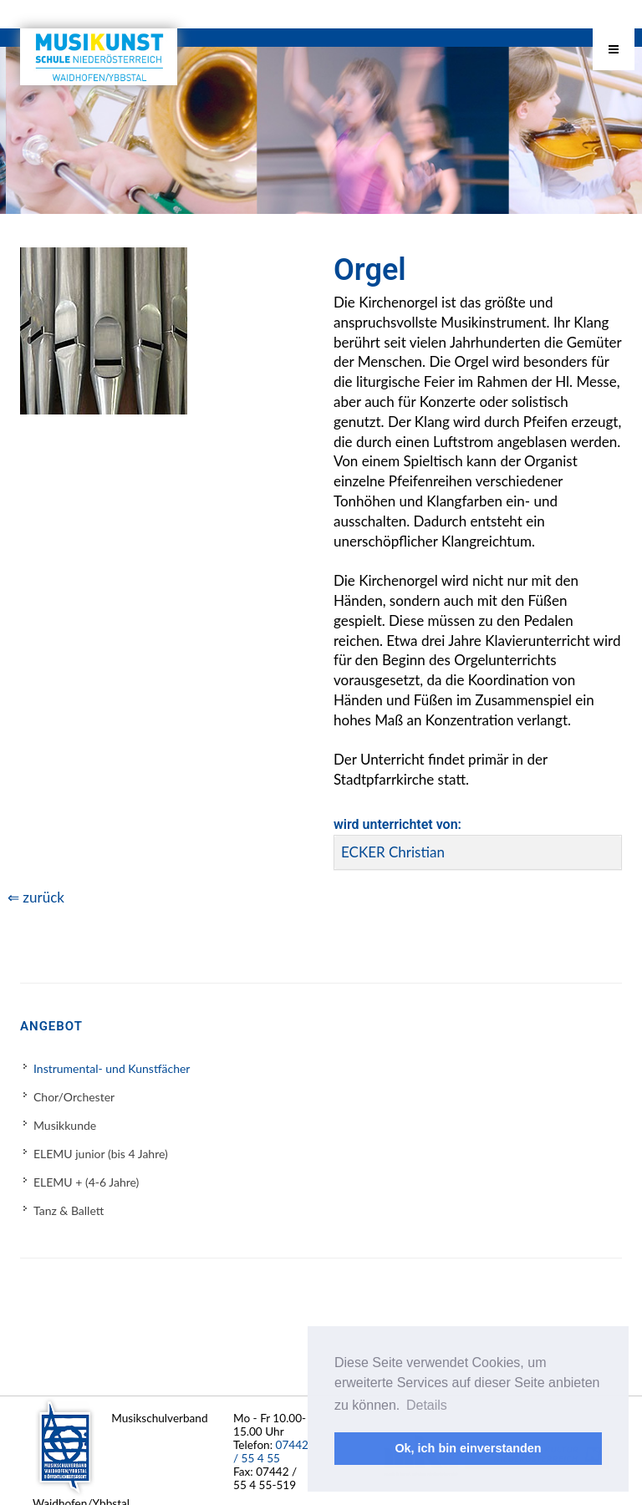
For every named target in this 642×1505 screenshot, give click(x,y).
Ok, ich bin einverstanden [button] (468, 1448)
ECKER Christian (393, 852)
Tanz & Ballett (68, 1210)
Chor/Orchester (74, 1097)
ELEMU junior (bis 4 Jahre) (100, 1154)
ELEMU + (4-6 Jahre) (86, 1182)
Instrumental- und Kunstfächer (111, 1068)
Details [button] (426, 1405)
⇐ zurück (36, 897)
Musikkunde (64, 1125)
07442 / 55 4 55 (270, 1451)
